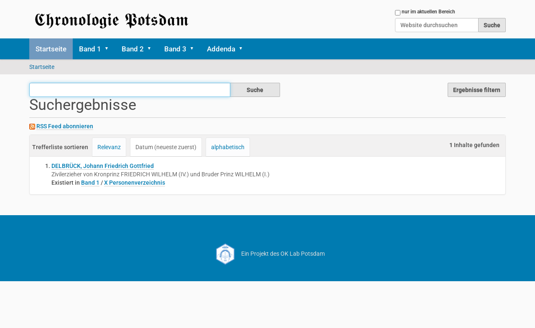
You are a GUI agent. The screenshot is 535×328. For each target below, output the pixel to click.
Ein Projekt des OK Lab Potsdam (268, 253)
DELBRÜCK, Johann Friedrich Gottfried (102, 166)
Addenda (221, 49)
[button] (109, 48)
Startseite (51, 49)
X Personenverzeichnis (134, 182)
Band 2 (133, 49)
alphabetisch (228, 147)
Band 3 (175, 49)
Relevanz (109, 147)
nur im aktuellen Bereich (428, 12)
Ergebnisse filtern (476, 89)
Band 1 (90, 49)
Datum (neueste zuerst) (165, 147)
